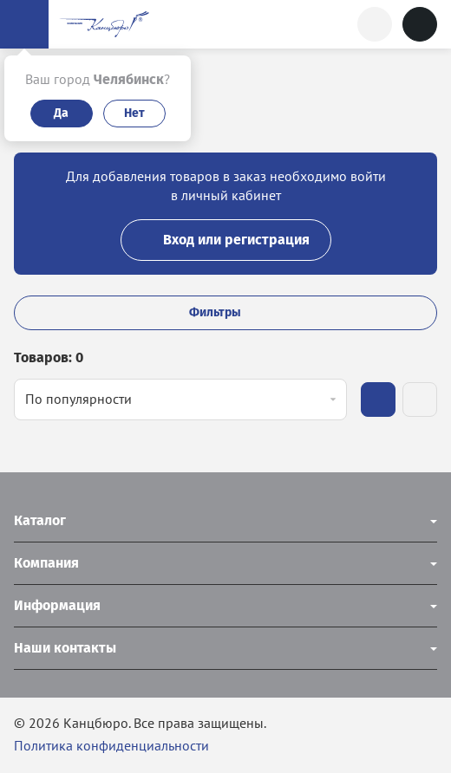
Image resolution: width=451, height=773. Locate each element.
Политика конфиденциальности (111, 745)
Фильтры (225, 312)
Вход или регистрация (226, 239)
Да (61, 113)
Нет (134, 113)
